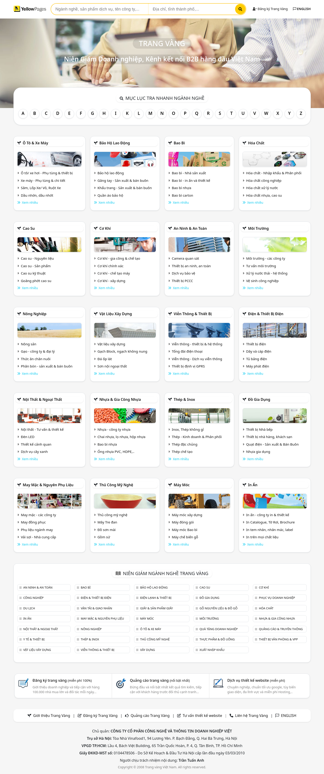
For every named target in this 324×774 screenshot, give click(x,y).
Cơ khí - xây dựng (111, 280)
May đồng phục (33, 522)
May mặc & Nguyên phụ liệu (48, 484)
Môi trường (258, 228)
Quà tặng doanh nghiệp (219, 629)
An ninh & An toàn (190, 228)
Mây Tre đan (107, 522)
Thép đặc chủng (184, 444)
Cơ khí (105, 228)
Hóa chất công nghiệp (263, 180)
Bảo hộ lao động (114, 142)
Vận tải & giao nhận (96, 608)
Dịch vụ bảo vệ (183, 273)
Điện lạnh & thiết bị (155, 598)
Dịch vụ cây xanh (34, 451)
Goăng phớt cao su (36, 280)
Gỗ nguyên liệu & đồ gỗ (219, 608)
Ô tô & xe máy (35, 142)
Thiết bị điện (256, 344)
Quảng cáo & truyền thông (281, 629)
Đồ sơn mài (106, 529)
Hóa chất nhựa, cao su (264, 195)
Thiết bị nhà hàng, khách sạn (269, 436)
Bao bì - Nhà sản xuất (189, 173)
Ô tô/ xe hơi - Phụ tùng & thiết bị (47, 173)
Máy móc (182, 484)
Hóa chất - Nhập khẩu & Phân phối (273, 173)
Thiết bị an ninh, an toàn (191, 266)
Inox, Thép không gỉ (188, 429)
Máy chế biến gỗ (185, 537)
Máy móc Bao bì (184, 529)
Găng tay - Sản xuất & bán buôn (122, 180)
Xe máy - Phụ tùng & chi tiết (43, 180)
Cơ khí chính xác (110, 266)
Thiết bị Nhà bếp (259, 429)
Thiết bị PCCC (182, 280)
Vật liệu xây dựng (115, 313)
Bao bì (179, 142)
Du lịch (29, 608)
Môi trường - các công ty (265, 258)
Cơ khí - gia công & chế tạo (118, 258)
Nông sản (28, 344)
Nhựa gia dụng (258, 451)
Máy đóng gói (183, 522)
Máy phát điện (257, 366)
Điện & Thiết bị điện (265, 313)
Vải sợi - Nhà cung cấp (38, 537)
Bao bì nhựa (181, 187)
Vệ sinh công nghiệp (262, 280)
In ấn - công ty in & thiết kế (267, 514)
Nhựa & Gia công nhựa (120, 399)
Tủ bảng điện (256, 359)
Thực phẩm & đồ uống (217, 639)
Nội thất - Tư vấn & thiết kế (42, 429)
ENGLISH (302, 9)
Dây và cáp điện (258, 351)
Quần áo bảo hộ (110, 195)
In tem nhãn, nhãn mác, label (269, 529)
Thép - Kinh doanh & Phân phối (197, 436)
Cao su (29, 228)
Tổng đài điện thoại (187, 351)
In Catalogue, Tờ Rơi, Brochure (270, 522)
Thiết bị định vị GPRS (188, 366)
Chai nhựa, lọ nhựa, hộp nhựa (121, 436)
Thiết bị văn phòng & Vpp (278, 639)
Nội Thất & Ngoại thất (42, 399)
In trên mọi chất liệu (262, 537)
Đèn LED (27, 436)
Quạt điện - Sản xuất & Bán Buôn (272, 444)
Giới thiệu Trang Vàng (51, 715)
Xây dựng (147, 650)
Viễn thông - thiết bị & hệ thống (197, 344)
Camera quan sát (185, 258)
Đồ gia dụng (259, 399)
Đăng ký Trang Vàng (270, 9)
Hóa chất (256, 142)
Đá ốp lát (104, 359)
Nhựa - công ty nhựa (113, 429)
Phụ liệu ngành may (37, 529)
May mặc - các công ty (38, 514)
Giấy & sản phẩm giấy (156, 608)
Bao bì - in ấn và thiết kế (191, 180)
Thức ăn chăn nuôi (35, 359)
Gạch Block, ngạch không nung (122, 351)
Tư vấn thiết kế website (203, 715)
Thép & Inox (184, 399)
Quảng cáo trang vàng (160, 680)
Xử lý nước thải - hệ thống (266, 273)
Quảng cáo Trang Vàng (150, 715)
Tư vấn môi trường (261, 266)
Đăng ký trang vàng (62, 680)
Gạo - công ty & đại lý (38, 351)
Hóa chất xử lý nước (262, 187)
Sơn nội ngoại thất (112, 366)
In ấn (252, 484)
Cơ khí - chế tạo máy (113, 273)
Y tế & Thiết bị (33, 639)
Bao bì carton (182, 195)
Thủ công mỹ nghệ (116, 484)
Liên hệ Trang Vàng (251, 715)
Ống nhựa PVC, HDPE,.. (115, 451)
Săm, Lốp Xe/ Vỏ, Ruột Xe (41, 187)
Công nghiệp (33, 598)
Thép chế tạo (182, 451)
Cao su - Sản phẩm (36, 266)
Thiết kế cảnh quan (36, 444)
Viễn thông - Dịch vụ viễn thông (197, 359)
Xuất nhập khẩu (212, 650)
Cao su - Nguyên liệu (37, 258)
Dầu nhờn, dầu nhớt (37, 195)
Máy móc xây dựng (187, 514)
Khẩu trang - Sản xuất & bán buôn (124, 187)
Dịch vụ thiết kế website (256, 680)
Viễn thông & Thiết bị (193, 313)
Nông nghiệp (35, 313)
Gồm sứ (103, 537)
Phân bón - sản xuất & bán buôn (46, 366)
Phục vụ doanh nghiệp (277, 598)
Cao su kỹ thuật (33, 273)
